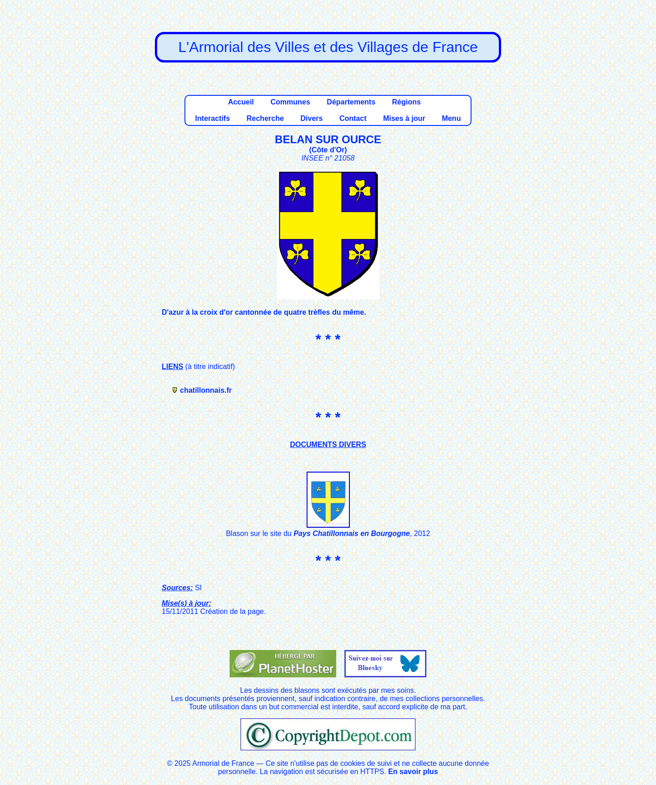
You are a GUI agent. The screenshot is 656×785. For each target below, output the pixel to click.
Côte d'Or (328, 150)
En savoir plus (413, 771)
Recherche (265, 118)
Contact (353, 118)
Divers (312, 118)
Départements (351, 102)
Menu (451, 118)
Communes (290, 102)
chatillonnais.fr (206, 390)
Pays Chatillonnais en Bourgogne (351, 533)
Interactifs (212, 118)
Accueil (241, 102)
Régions (406, 102)
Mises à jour (404, 118)
